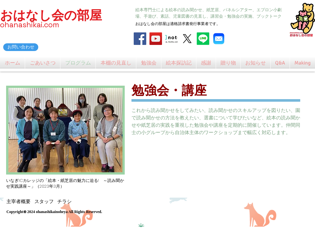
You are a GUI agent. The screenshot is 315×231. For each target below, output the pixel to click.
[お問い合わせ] (20, 47)
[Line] (203, 38)
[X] (187, 38)
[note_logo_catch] (171, 38)
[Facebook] (140, 38)
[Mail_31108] (218, 38)
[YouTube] (155, 38)
